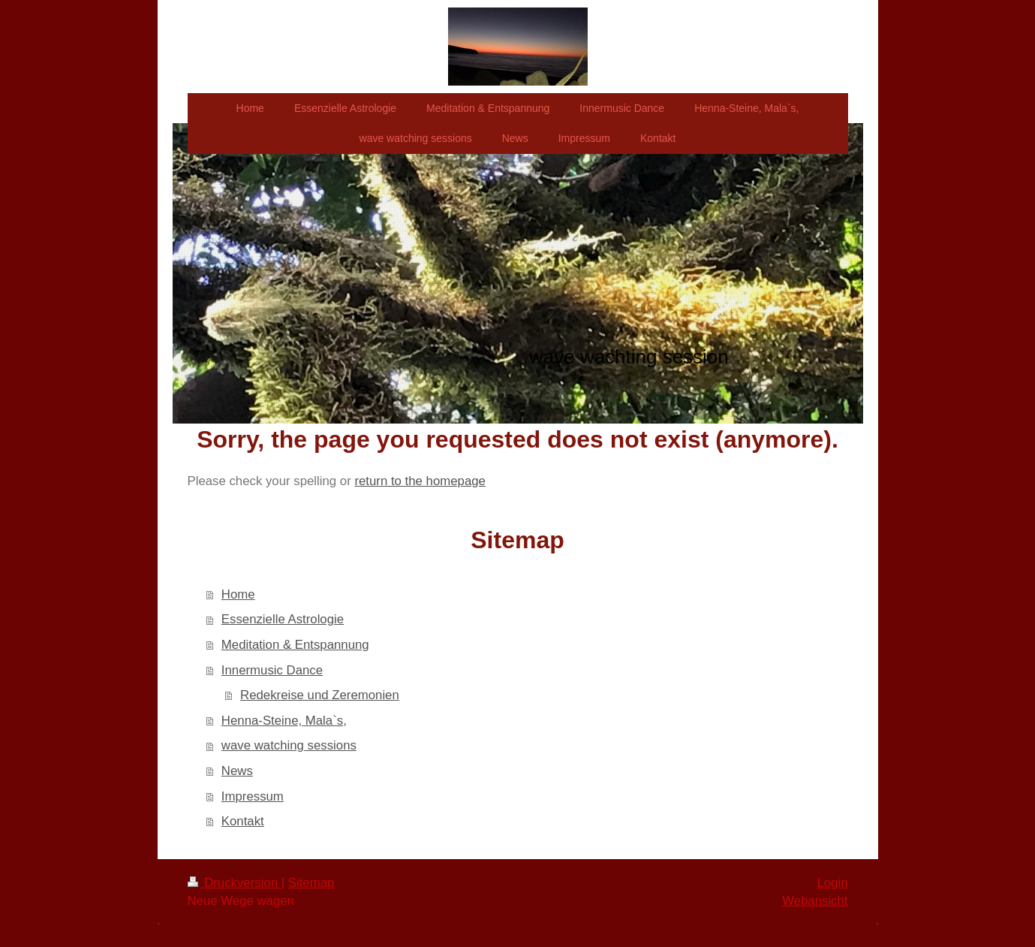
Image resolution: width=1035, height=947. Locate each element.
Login (832, 883)
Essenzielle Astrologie (282, 619)
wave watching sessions (289, 745)
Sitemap (311, 883)
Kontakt (242, 821)
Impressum (252, 796)
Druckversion (234, 883)
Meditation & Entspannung (295, 645)
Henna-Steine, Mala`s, (284, 720)
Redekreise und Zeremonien (319, 695)
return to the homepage (419, 481)
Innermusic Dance (272, 670)
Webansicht (814, 901)
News (237, 771)
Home (238, 594)
